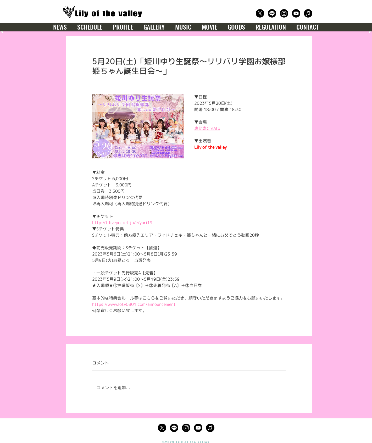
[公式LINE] (272, 13)
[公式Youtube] (296, 13)
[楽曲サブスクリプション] (308, 13)
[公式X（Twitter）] (260, 13)
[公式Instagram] (284, 13)
